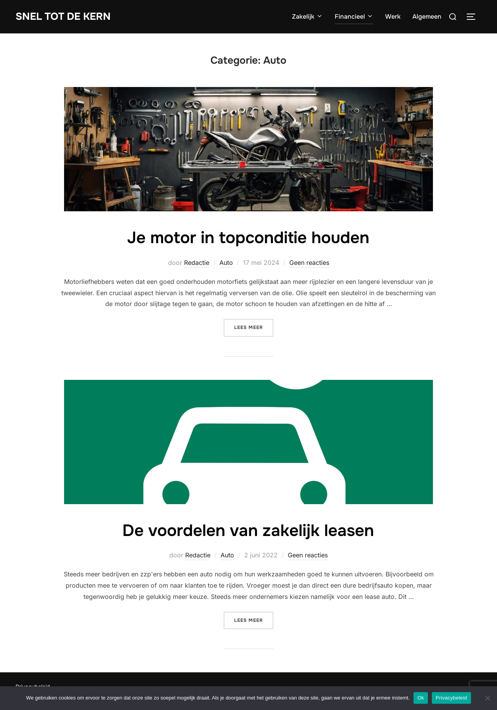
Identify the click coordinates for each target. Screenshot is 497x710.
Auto (226, 262)
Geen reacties (309, 262)
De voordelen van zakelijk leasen (248, 530)
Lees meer (253, 327)
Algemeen (426, 16)
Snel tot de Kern (63, 16)
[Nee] (487, 698)
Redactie (196, 262)
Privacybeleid (451, 698)
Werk (393, 16)
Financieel (354, 16)
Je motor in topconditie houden (248, 237)
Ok (420, 698)
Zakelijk (307, 16)
